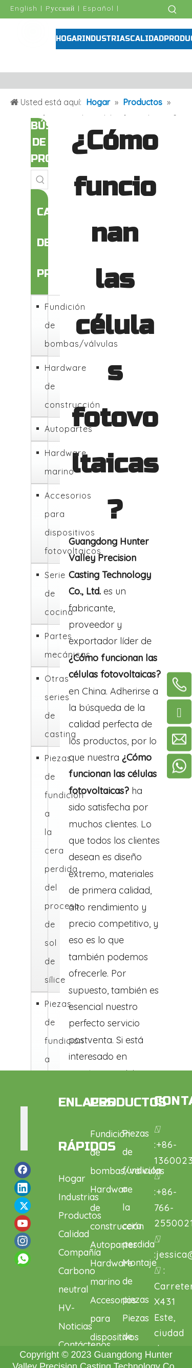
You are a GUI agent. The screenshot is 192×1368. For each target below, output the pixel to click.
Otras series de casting (50, 706)
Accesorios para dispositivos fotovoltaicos (50, 523)
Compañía (79, 1252)
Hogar (72, 1178)
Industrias (78, 1197)
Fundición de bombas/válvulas (50, 325)
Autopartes (50, 429)
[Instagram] (22, 1241)
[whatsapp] (22, 1259)
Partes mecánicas (50, 645)
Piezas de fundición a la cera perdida (50, 1059)
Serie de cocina (50, 593)
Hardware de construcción (50, 386)
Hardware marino (50, 462)
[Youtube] (22, 1223)
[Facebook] (22, 1170)
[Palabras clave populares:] (172, 9)
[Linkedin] (22, 1188)
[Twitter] (22, 1205)
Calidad (73, 1234)
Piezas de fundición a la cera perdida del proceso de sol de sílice (50, 869)
